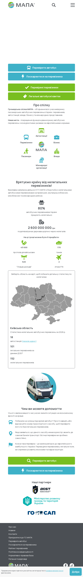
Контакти (13, 534)
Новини (12, 530)
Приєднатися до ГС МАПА (20, 537)
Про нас (12, 526)
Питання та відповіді (18, 559)
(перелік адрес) (29, 341)
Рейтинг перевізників (18, 548)
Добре (75, 571)
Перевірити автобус (41, 67)
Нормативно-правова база (21, 555)
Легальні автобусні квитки (41, 96)
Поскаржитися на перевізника (42, 76)
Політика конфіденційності (21, 551)
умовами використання (54, 571)
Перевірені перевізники (41, 87)
